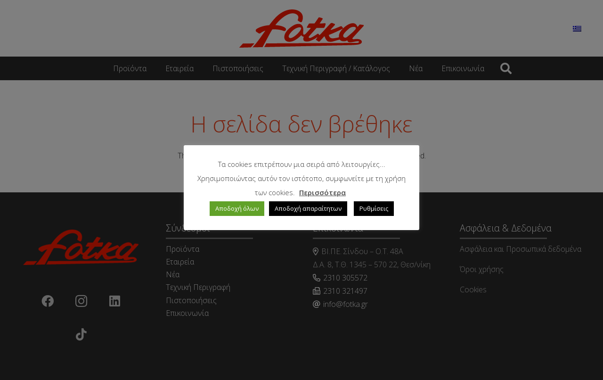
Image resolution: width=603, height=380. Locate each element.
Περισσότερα (322, 192)
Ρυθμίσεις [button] (373, 208)
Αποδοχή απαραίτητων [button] (308, 208)
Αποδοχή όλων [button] (237, 208)
